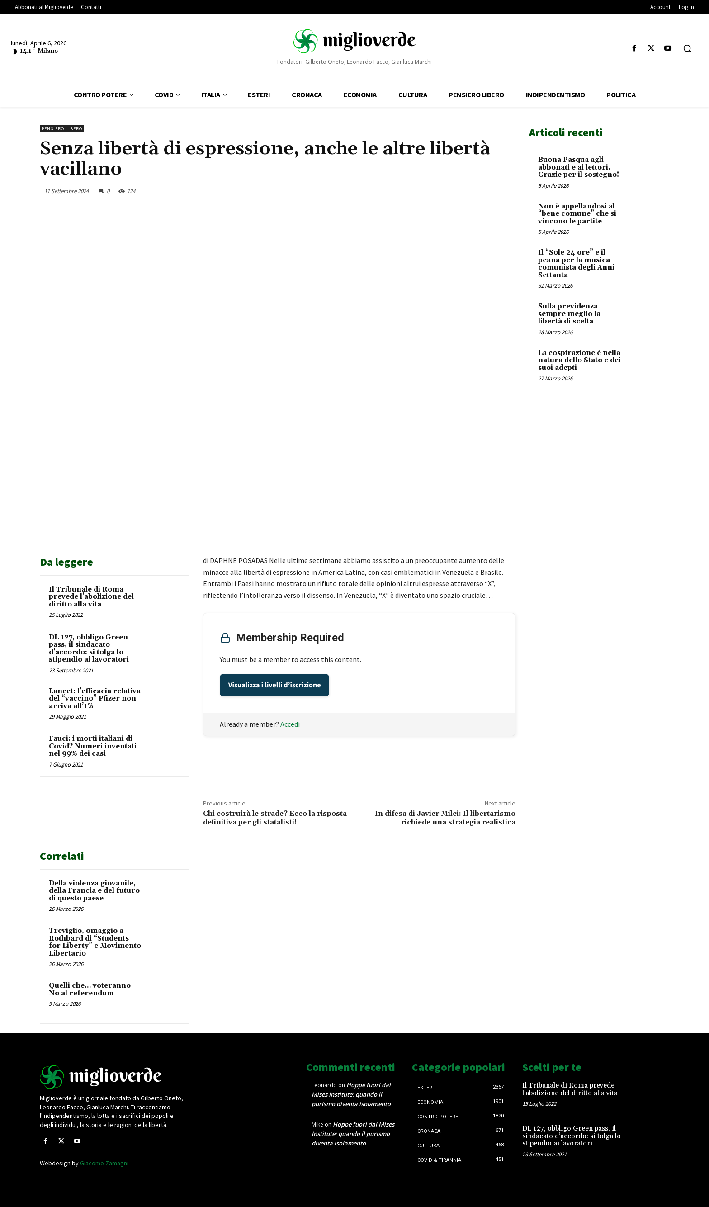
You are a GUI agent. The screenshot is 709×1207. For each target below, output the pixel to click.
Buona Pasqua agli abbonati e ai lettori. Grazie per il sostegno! (578, 167)
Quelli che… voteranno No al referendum (90, 989)
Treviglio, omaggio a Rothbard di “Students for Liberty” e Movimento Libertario (95, 942)
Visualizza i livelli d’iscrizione (274, 685)
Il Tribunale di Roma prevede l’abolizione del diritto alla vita (91, 597)
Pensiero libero (62, 128)
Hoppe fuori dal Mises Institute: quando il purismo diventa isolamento (351, 1094)
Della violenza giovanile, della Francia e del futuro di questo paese (94, 891)
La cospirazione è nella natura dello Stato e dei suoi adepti (579, 360)
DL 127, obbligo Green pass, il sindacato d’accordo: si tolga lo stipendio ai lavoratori (89, 648)
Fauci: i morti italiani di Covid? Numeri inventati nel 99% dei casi (93, 746)
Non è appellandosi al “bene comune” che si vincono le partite (577, 214)
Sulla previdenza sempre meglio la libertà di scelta (569, 314)
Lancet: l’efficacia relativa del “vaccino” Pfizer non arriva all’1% (95, 698)
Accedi (290, 724)
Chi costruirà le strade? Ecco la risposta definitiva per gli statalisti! (275, 818)
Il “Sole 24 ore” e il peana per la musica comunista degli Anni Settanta (576, 263)
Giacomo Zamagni (104, 1163)
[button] (687, 48)
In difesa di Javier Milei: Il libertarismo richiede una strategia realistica (445, 818)
